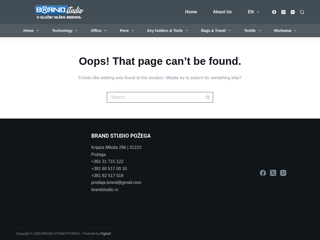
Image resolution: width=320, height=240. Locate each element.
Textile (253, 30)
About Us (222, 12)
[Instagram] (293, 12)
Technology (66, 30)
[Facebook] (274, 12)
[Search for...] (155, 97)
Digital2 (105, 233)
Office (99, 30)
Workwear (286, 30)
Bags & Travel (217, 30)
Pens (128, 30)
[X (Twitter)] (283, 12)
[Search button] (208, 97)
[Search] (302, 12)
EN (254, 12)
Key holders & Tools (168, 30)
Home (191, 12)
